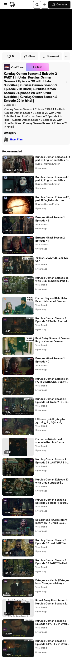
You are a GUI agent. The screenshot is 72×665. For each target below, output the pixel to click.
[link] (14, 67)
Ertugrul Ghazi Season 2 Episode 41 (50, 239)
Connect (59, 5)
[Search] (37, 5)
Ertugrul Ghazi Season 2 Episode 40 (50, 360)
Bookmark (51, 56)
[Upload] (45, 5)
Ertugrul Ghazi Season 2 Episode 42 (50, 219)
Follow (37, 67)
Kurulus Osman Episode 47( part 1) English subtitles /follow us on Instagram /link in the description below (52, 199)
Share (30, 56)
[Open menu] (5, 5)
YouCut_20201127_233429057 (51, 259)
